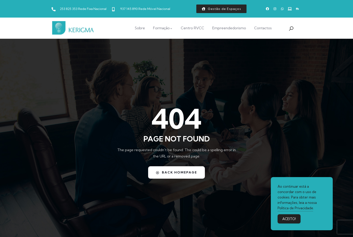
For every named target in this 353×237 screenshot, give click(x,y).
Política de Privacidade (295, 208)
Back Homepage (176, 172)
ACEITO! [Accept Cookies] (289, 219)
